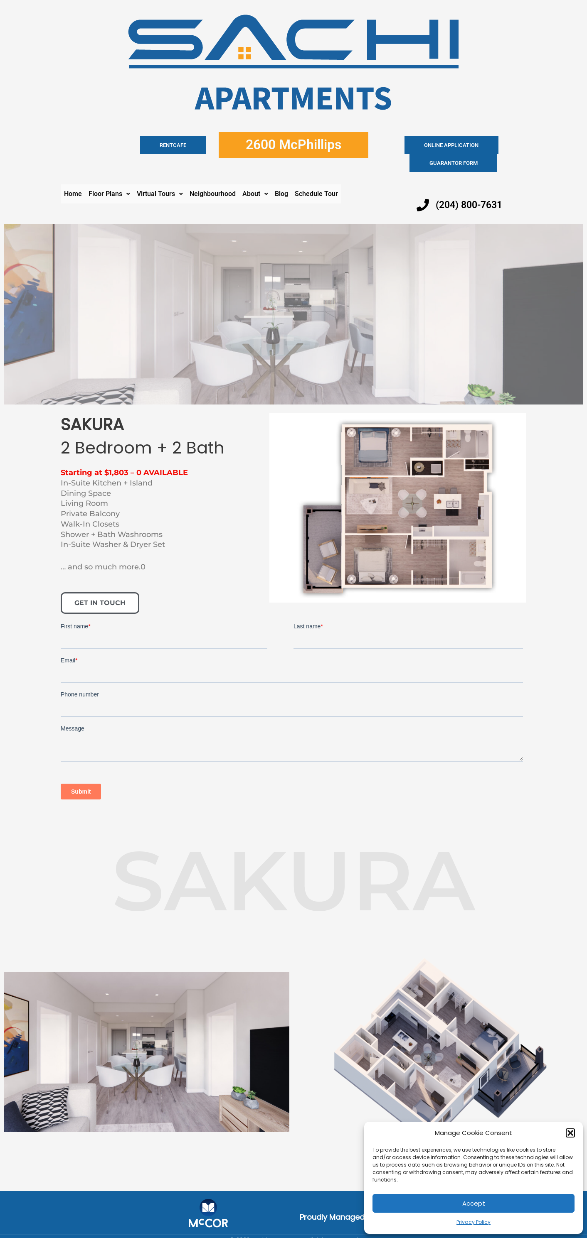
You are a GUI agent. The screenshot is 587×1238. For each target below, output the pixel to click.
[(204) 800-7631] (423, 187)
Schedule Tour (316, 176)
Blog (281, 176)
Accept (473, 1203)
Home (73, 176)
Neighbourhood (213, 176)
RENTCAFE (186, 145)
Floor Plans (109, 176)
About (255, 176)
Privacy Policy (473, 1222)
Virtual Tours (160, 176)
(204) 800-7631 (471, 187)
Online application (419, 145)
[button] (570, 1133)
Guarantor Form (487, 145)
